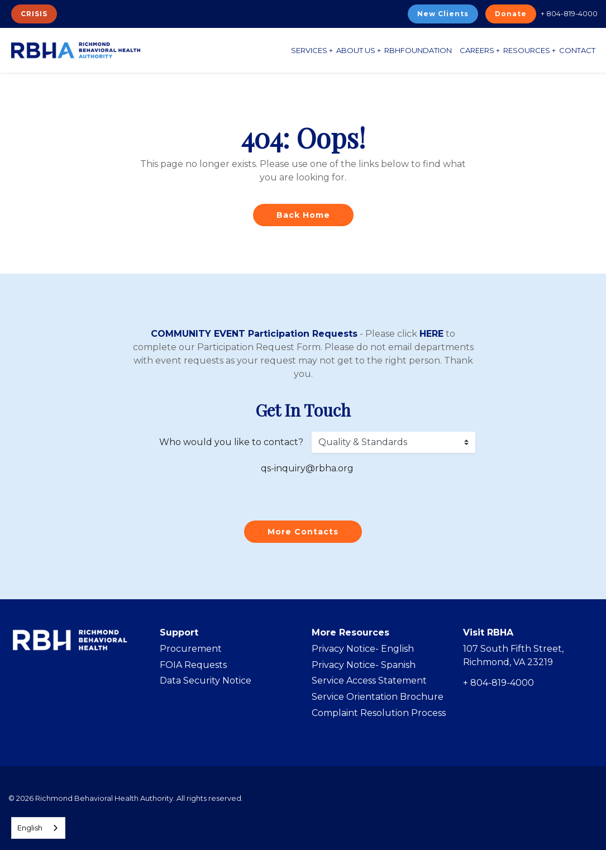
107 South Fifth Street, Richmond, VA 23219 (513, 655)
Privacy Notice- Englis (360, 648)
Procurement (191, 648)
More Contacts (303, 532)
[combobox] (38, 828)
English (29, 827)
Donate (511, 13)
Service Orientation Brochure (377, 696)
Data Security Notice (205, 680)
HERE (431, 333)
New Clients (443, 13)
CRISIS (34, 13)
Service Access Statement (369, 680)
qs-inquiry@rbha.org (307, 468)
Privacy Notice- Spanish (364, 665)
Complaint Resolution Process (379, 713)
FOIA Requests (193, 665)
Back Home (303, 215)
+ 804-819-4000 (569, 13)
